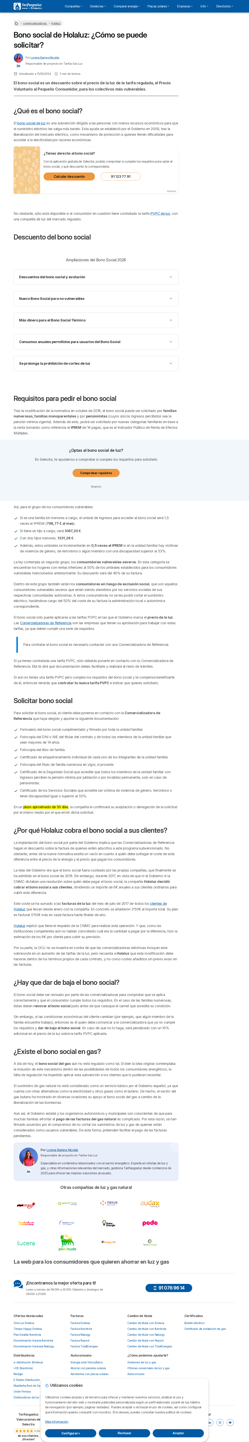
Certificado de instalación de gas (205, 1328)
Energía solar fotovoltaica (87, 1362)
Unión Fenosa (22, 1391)
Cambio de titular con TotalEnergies (149, 1346)
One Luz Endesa (24, 1323)
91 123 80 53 (209, 70)
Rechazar (124, 1433)
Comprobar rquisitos (96, 473)
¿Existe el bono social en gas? (207, 148)
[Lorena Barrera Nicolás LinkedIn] (18, 65)
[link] (28, 1426)
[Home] (17, 23)
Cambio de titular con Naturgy (146, 1334)
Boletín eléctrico (194, 1323)
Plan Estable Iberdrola (27, 1334)
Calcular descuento (69, 176)
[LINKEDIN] (209, 1422)
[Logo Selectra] (28, 6)
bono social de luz (31, 123)
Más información (56, 1422)
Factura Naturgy (81, 1334)
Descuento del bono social (205, 100)
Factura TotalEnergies (84, 1346)
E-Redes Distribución (27, 1379)
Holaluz (19, 926)
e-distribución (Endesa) (28, 1362)
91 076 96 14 (169, 1288)
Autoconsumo (136, 1374)
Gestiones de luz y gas (141, 1362)
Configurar (70, 1433)
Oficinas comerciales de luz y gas (148, 1368)
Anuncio (171, 191)
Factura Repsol (80, 1340)
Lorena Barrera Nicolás (45, 57)
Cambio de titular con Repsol (145, 1340)
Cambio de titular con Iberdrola (146, 1328)
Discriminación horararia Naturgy (34, 1346)
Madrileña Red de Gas (28, 1385)
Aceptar (178, 1433)
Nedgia (18, 1374)
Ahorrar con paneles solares (88, 1368)
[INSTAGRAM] (220, 1422)
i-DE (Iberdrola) (23, 1368)
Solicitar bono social (200, 118)
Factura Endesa (80, 1323)
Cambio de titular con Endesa (145, 1323)
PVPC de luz (160, 213)
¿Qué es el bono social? (203, 93)
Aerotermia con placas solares (90, 1374)
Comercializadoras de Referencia (45, 623)
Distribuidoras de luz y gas (30, 1397)
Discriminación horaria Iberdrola (33, 1340)
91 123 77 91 (121, 176)
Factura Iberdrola (81, 1328)
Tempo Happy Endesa (28, 1328)
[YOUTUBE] (230, 1422)
